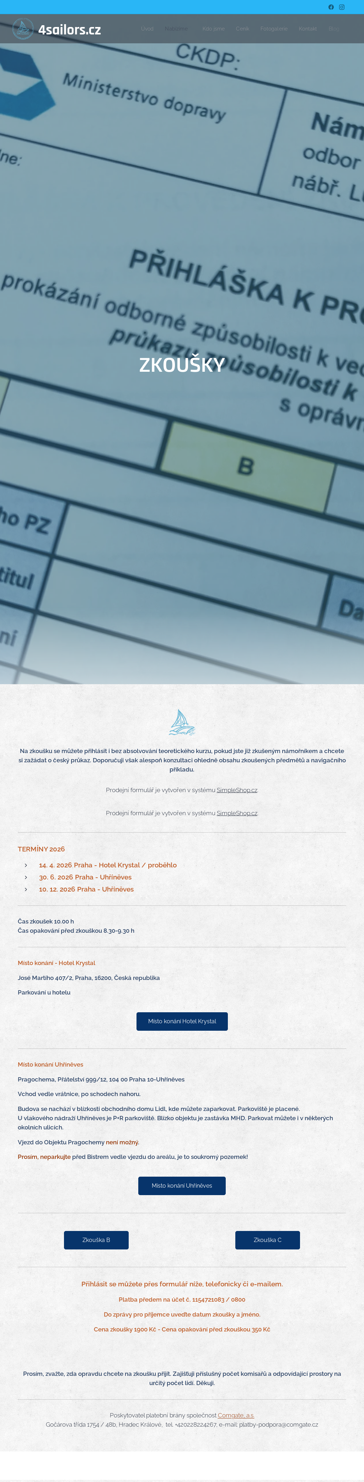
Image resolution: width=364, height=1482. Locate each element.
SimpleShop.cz (237, 790)
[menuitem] (149, 29)
